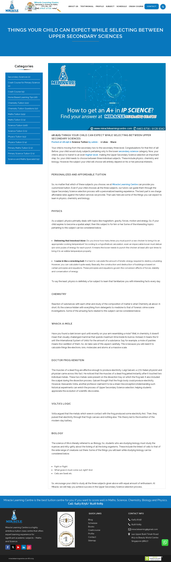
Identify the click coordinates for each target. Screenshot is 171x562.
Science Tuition (15, 125)
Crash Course (14, 91)
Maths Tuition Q (15, 120)
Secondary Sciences (18, 77)
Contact (92, 537)
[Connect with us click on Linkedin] (23, 547)
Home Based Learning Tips (20, 97)
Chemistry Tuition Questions (21, 108)
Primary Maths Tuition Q (19, 148)
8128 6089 (136, 524)
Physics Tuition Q (16, 142)
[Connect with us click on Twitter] (13, 547)
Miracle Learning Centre (125, 184)
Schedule (92, 523)
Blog (90, 519)
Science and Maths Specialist (22, 159)
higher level (92, 155)
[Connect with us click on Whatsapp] (165, 542)
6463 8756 (136, 519)
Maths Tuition (14, 114)
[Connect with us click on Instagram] (29, 547)
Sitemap (92, 540)
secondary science (128, 151)
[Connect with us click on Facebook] (7, 547)
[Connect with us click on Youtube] (18, 547)
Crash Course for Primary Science (24, 82)
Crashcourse (94, 530)
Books (91, 526)
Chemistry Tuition (16, 103)
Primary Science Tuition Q (20, 153)
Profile (91, 533)
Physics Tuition (15, 136)
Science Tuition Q (16, 131)
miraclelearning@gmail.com (144, 529)
